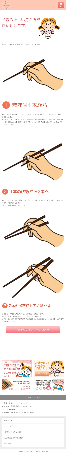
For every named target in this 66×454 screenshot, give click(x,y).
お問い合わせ (8, 420)
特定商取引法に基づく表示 (12, 432)
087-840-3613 (11, 409)
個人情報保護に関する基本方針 (14, 438)
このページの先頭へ (33, 397)
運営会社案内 (8, 444)
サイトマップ (8, 426)
